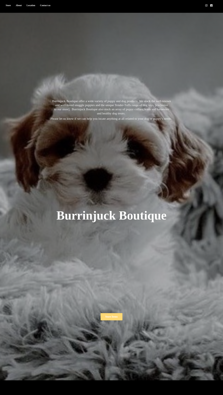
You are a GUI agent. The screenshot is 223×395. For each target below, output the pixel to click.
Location (31, 5)
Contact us (45, 5)
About (19, 5)
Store (8, 5)
